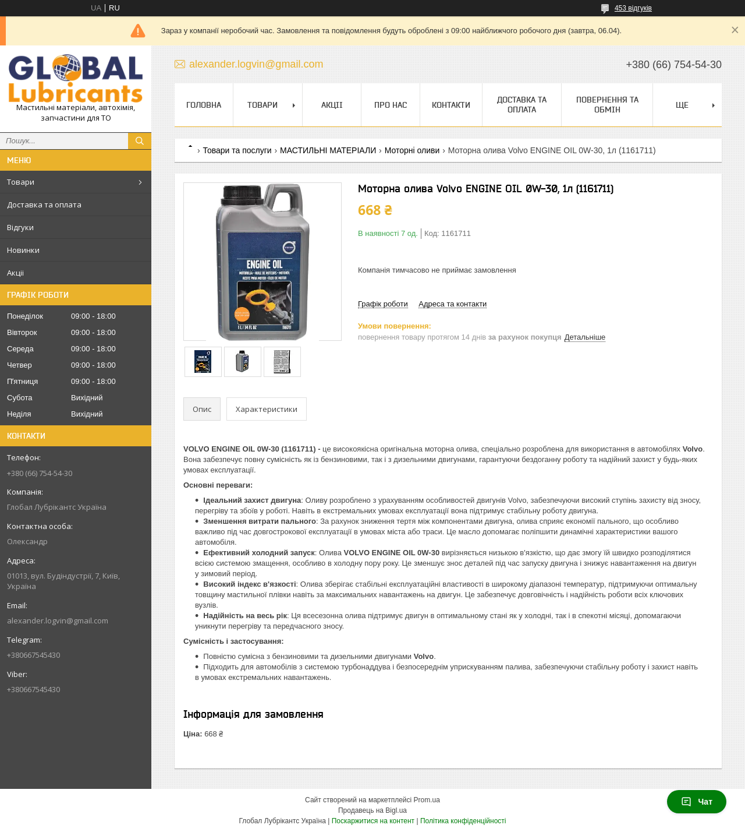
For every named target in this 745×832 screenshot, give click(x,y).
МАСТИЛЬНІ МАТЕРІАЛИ (328, 150)
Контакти (451, 105)
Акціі (15, 272)
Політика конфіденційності (463, 821)
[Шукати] (139, 141)
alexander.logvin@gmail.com (57, 620)
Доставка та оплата (44, 204)
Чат (696, 801)
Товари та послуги (237, 150)
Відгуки (20, 227)
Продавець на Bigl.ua (372, 810)
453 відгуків (633, 8)
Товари (20, 182)
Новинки (23, 250)
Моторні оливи (412, 150)
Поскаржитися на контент (373, 821)
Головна (203, 105)
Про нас (390, 105)
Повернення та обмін (607, 104)
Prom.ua (427, 800)
